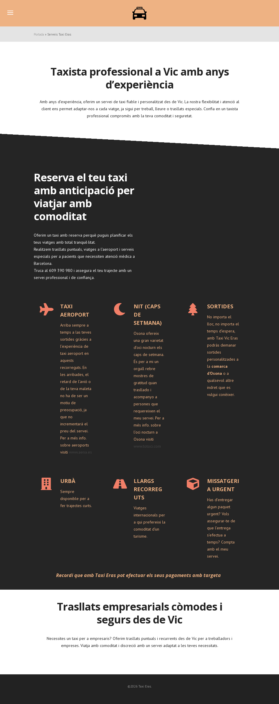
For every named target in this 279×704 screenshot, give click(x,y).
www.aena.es (80, 452)
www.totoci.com (147, 446)
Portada (39, 34)
